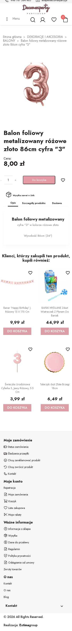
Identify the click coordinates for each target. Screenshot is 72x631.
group (28, 625)
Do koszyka (39, 180)
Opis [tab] (13, 203)
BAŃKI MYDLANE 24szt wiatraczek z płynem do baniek (55, 311)
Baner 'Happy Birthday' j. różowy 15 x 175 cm (17, 310)
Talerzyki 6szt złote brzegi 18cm (55, 386)
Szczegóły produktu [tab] (34, 203)
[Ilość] (8, 180)
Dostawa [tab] (57, 203)
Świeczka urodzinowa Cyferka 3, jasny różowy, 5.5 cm (17, 388)
